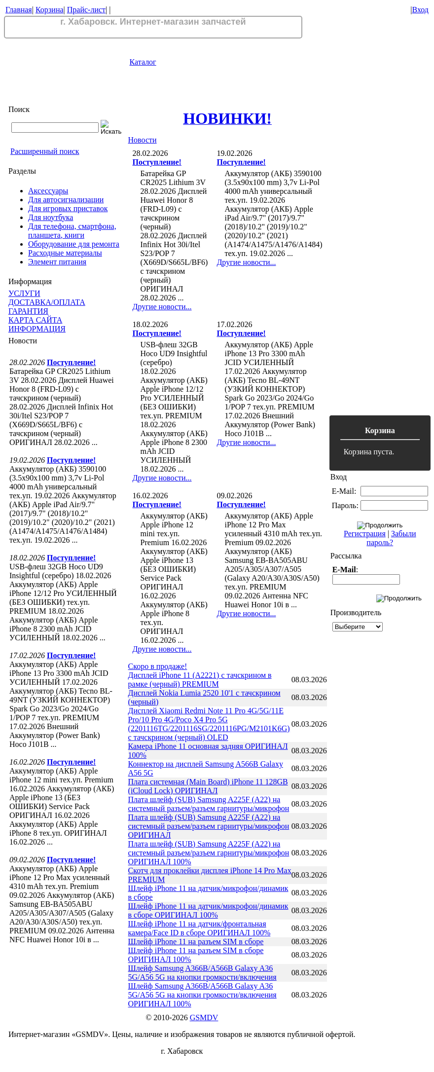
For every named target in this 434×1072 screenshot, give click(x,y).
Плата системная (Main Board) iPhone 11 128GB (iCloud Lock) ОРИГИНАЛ (208, 786)
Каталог (143, 62)
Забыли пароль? (391, 538)
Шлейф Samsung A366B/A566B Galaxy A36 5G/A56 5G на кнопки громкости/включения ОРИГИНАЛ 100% (202, 995)
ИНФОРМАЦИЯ (37, 329)
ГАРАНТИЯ (28, 311)
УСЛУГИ (24, 293)
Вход (420, 9)
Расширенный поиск (44, 151)
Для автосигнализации (66, 199)
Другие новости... (162, 306)
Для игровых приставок (68, 208)
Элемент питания (57, 262)
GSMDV (204, 1017)
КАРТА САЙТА (35, 320)
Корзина (50, 9)
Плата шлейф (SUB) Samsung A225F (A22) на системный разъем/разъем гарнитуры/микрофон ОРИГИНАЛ (208, 826)
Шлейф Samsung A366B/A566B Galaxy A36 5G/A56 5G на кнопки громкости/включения (202, 972)
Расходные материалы (65, 253)
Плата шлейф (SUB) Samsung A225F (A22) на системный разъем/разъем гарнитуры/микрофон (208, 804)
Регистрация (365, 533)
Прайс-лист (86, 9)
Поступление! (71, 362)
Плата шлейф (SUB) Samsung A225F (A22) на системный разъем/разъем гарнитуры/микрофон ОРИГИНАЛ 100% (208, 853)
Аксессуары (48, 190)
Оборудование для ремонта (73, 244)
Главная (18, 9)
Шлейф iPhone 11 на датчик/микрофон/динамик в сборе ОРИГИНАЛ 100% (208, 910)
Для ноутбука (50, 217)
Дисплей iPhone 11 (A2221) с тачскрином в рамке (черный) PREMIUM (200, 679)
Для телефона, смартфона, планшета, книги (72, 230)
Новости (142, 140)
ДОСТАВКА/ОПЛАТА (46, 302)
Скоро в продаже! (157, 666)
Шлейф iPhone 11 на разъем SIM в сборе (196, 941)
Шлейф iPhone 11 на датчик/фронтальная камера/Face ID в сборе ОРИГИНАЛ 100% (199, 928)
